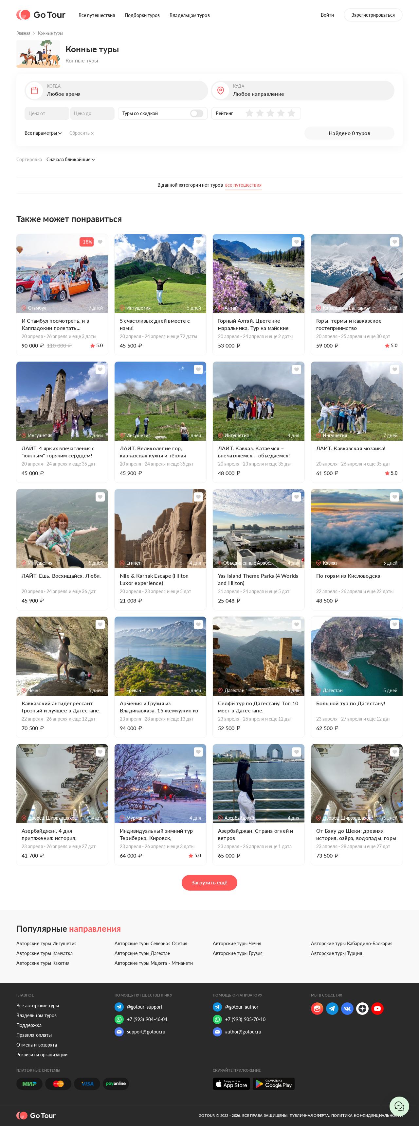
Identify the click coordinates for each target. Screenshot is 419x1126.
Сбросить (81, 133)
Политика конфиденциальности (367, 1115)
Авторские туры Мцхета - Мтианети (154, 963)
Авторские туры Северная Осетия (151, 943)
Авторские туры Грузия (238, 953)
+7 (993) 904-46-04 (141, 1019)
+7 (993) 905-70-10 (239, 1019)
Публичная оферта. (310, 1115)
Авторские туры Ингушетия (46, 943)
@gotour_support (138, 1007)
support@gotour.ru (140, 1031)
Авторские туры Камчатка (44, 953)
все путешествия (243, 185)
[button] (116, 90)
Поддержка (29, 1025)
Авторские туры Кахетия (43, 963)
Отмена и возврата (36, 1045)
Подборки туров (142, 15)
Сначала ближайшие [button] (70, 159)
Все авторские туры (37, 1005)
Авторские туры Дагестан (143, 953)
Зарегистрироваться (373, 15)
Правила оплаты (34, 1035)
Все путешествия (97, 15)
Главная (23, 33)
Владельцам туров (190, 15)
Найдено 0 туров (349, 133)
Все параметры (43, 133)
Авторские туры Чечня (237, 943)
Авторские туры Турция (336, 953)
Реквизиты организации (41, 1054)
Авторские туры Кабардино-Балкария (351, 943)
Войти (327, 15)
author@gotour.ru (237, 1031)
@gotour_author (235, 1007)
